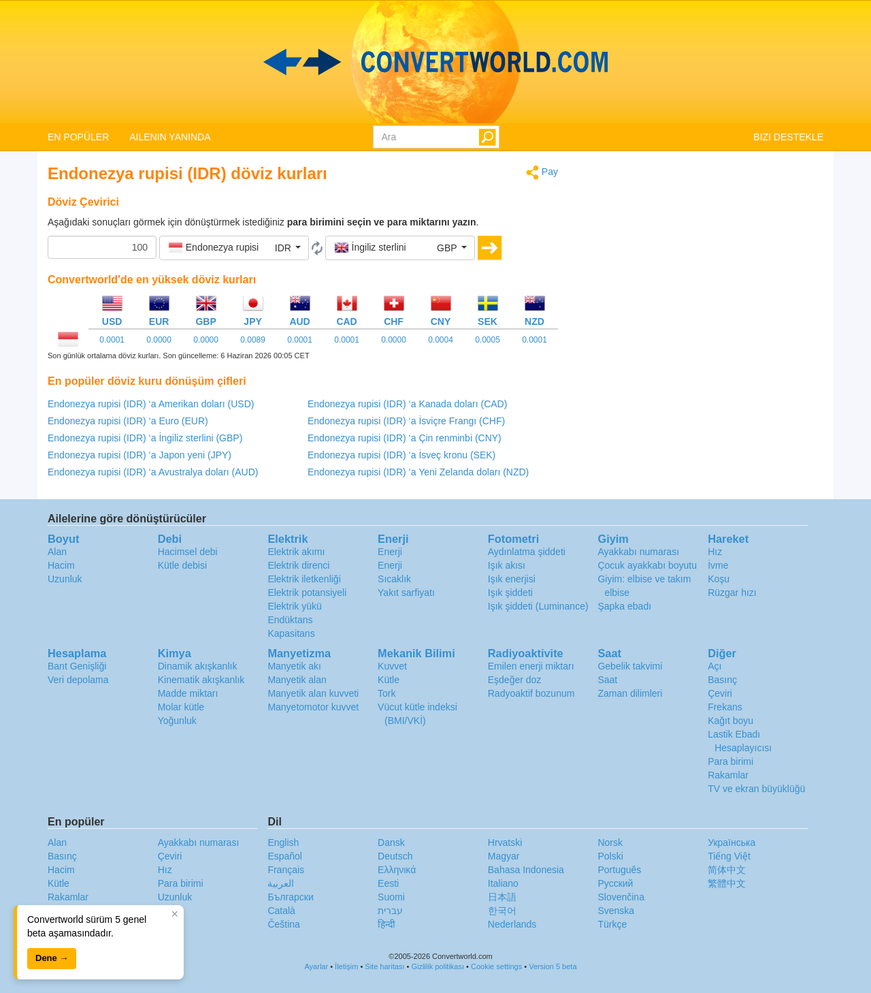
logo (435, 62)
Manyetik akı (294, 666)
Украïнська (731, 842)
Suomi (391, 897)
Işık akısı (506, 565)
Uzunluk (65, 578)
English (283, 842)
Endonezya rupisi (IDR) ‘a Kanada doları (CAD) (407, 403)
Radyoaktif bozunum (531, 693)
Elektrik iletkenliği (303, 578)
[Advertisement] (700, 260)
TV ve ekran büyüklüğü (756, 788)
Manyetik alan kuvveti (313, 693)
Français (285, 869)
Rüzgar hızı (732, 592)
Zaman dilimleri (629, 693)
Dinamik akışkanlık (197, 666)
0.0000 (158, 340)
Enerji (390, 551)
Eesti (388, 883)
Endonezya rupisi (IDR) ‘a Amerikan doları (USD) (151, 403)
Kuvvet (392, 666)
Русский (615, 883)
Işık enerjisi (512, 578)
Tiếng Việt (729, 856)
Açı (714, 666)
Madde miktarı (188, 693)
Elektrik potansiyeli (306, 592)
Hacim (61, 565)
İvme (718, 565)
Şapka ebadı (624, 606)
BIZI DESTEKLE (788, 136)
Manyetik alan (296, 679)
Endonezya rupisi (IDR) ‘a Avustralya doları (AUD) (153, 472)
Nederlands (512, 924)
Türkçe (612, 924)
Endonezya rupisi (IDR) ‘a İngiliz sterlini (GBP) (145, 437)
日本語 (502, 897)
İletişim (346, 966)
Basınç (722, 679)
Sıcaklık (394, 578)
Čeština (283, 924)
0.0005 (487, 340)
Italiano (503, 883)
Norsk (610, 842)
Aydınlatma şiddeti (526, 551)
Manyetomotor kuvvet (313, 707)
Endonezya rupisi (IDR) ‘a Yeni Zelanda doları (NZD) (418, 472)
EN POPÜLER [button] (78, 136)
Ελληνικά (397, 869)
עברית (390, 910)
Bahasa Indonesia (526, 869)
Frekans (725, 707)
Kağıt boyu (730, 720)
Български (290, 897)
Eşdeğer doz (515, 679)
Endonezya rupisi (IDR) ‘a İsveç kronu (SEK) (401, 455)
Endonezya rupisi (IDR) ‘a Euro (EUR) (128, 420)
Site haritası (384, 966)
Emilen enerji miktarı (531, 666)
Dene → (51, 958)
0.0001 (112, 340)
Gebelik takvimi (629, 666)
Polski (610, 856)
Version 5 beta (552, 966)
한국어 (502, 910)
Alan (57, 551)
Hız (715, 551)
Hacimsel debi (188, 551)
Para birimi (730, 761)
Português (619, 869)
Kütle (388, 679)
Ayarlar (316, 966)
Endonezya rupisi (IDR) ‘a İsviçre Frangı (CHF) (406, 420)
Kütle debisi (182, 565)
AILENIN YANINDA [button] (169, 136)
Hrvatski (505, 842)
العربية (280, 883)
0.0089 (252, 340)
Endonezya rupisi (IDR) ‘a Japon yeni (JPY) (139, 455)
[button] (234, 248)
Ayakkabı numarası (638, 551)
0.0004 (440, 340)
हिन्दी (386, 924)
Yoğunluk (177, 720)
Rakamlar (728, 775)
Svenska (615, 910)
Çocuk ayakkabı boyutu (647, 565)
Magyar (504, 856)
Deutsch (395, 856)
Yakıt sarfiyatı (406, 592)
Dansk (391, 842)
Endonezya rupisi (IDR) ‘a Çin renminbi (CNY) (405, 437)
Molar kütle (181, 707)
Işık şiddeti (510, 592)
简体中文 (727, 869)
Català (281, 910)
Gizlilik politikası (437, 966)
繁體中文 (727, 883)
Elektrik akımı (296, 551)
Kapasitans (290, 633)
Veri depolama (78, 679)
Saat (607, 679)
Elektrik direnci (298, 565)
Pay (542, 173)
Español (284, 856)
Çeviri (720, 693)
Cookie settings (496, 966)
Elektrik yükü (294, 606)
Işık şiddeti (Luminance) (538, 606)
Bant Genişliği (77, 666)
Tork (386, 693)
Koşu (718, 578)
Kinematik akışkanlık (201, 679)
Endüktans (289, 619)
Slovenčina (620, 897)
